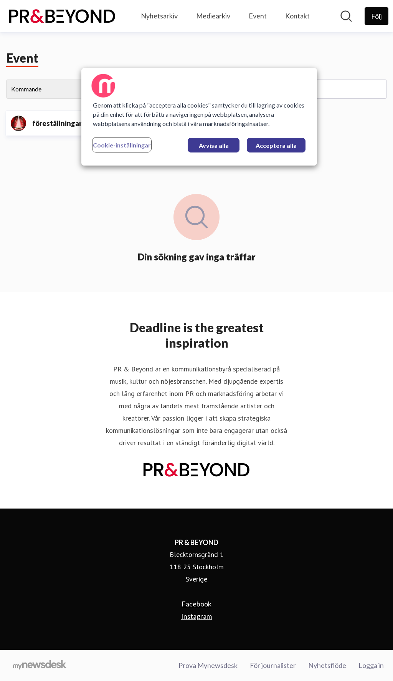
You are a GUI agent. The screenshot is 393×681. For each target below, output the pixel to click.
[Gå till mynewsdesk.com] (39, 665)
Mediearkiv (213, 16)
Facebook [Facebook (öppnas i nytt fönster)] (196, 604)
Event (258, 15)
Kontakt (297, 16)
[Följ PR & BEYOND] (376, 16)
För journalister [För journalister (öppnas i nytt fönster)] (273, 665)
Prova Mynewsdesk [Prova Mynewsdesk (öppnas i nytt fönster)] (208, 665)
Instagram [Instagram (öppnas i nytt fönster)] (196, 616)
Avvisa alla (214, 145)
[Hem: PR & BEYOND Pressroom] (62, 16)
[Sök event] (327, 89)
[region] (199, 117)
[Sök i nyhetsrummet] (346, 16)
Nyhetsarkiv (159, 16)
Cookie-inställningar (122, 145)
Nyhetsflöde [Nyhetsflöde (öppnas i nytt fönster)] (327, 665)
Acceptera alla (276, 145)
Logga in (371, 665)
